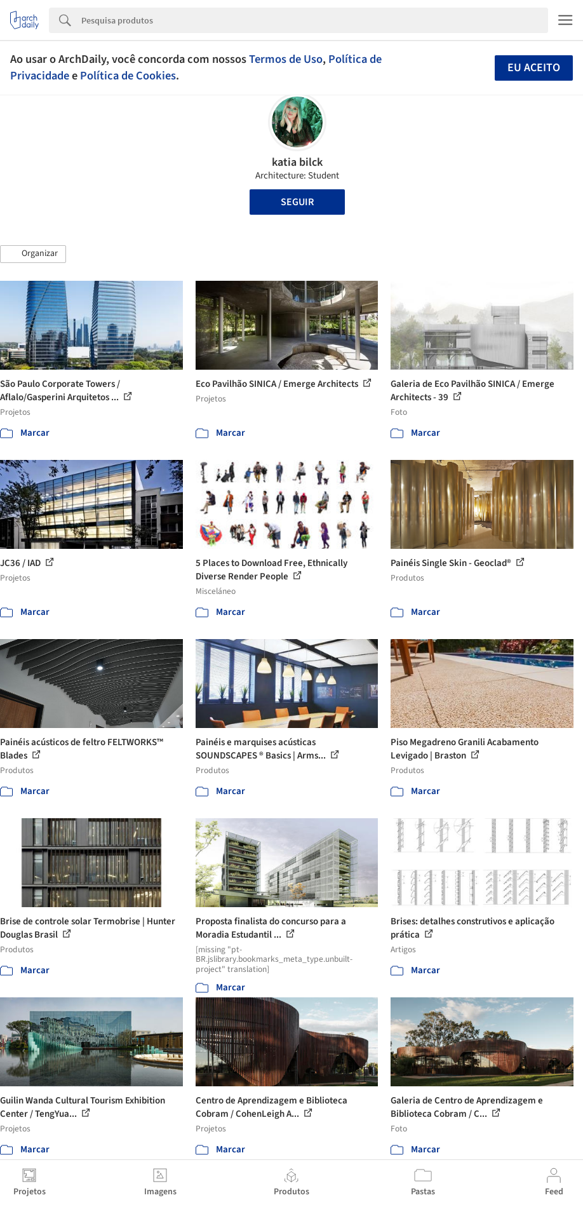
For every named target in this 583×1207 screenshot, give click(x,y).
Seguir (297, 202)
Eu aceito (533, 68)
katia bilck (297, 162)
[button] (33, 254)
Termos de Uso (286, 59)
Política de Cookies (128, 75)
